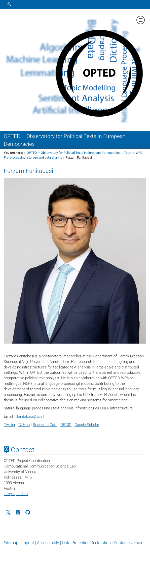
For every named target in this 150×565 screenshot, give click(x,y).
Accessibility (48, 542)
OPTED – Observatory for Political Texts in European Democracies (74, 153)
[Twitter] (8, 512)
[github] (27, 512)
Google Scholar (86, 424)
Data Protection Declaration (86, 542)
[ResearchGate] (18, 512)
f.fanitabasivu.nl (29, 416)
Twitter (9, 424)
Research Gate (45, 424)
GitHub (24, 424)
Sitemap (11, 542)
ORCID (65, 424)
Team (128, 153)
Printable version (128, 542)
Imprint (27, 542)
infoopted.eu (16, 494)
